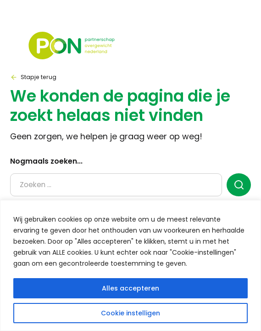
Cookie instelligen (130, 313)
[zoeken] (238, 184)
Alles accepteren (130, 288)
